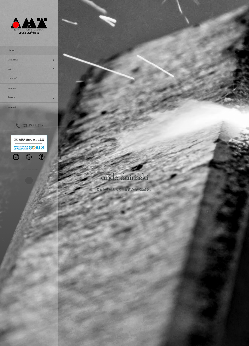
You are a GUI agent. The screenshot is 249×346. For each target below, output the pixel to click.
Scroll (124, 197)
